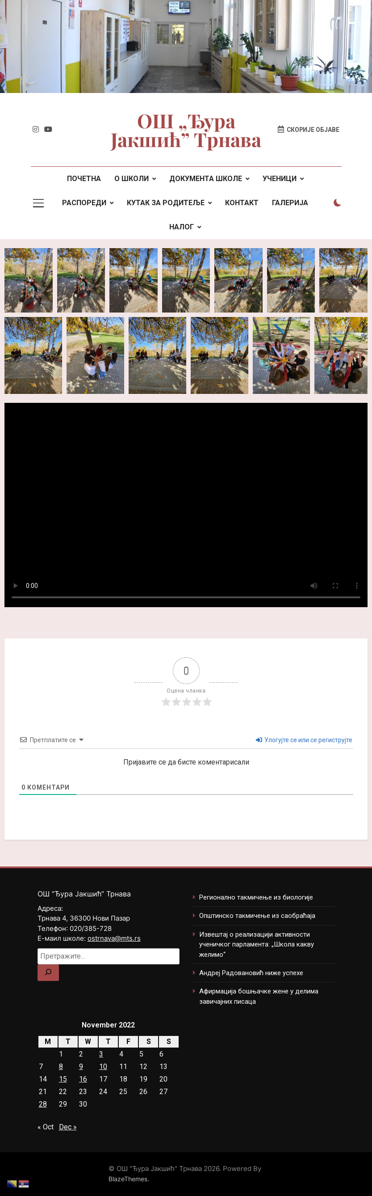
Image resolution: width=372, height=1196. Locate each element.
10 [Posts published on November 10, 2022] (103, 1066)
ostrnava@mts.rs (114, 938)
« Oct (46, 1127)
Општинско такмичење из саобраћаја (257, 916)
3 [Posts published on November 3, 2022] (101, 1054)
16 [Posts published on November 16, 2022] (83, 1079)
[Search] (48, 972)
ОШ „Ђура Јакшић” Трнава (186, 129)
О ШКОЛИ (131, 178)
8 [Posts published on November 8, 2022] (61, 1066)
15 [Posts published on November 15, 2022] (63, 1079)
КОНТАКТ (242, 203)
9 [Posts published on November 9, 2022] (81, 1066)
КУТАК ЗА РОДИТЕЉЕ (166, 203)
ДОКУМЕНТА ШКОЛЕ (205, 178)
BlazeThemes (128, 1179)
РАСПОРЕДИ (84, 203)
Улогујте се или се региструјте (304, 740)
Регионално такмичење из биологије (256, 897)
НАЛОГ (181, 227)
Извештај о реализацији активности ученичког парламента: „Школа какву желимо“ (256, 944)
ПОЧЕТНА (84, 178)
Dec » (68, 1127)
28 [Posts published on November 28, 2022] (43, 1104)
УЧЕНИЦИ (280, 178)
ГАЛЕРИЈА (290, 203)
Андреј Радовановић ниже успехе (251, 973)
